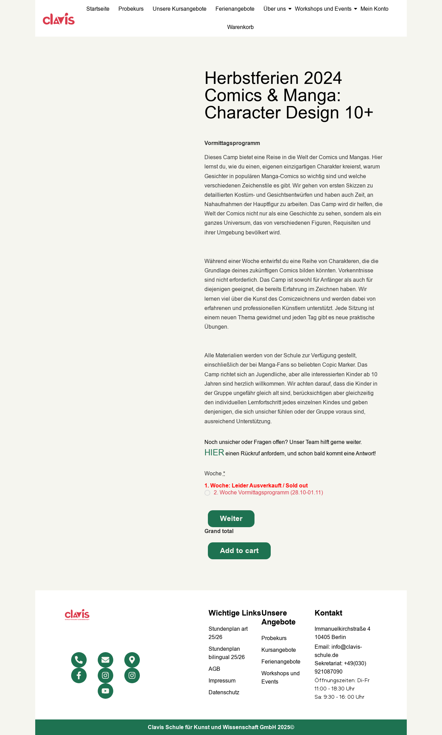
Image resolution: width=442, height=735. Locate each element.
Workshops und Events (324, 9)
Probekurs (131, 9)
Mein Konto (374, 9)
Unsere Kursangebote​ (179, 9)
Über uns (275, 9)
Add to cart (239, 551)
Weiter (231, 519)
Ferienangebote (234, 9)
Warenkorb (240, 27)
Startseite (97, 9)
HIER (214, 452)
